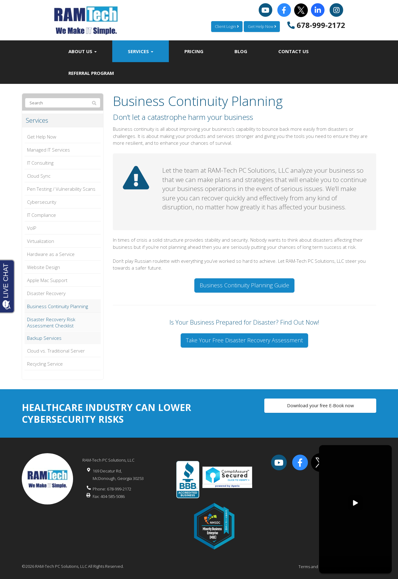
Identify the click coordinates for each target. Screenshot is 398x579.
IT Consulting (40, 163)
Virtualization (40, 241)
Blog (240, 51)
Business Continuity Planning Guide (244, 285)
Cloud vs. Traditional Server (56, 351)
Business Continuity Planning (57, 306)
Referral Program (91, 73)
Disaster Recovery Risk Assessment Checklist (51, 322)
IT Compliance (41, 215)
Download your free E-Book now (320, 406)
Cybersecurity (41, 202)
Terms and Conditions (318, 566)
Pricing (193, 51)
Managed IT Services (48, 150)
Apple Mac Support (47, 280)
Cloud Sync (38, 176)
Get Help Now (261, 26)
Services (140, 51)
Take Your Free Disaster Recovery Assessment (244, 340)
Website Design (43, 267)
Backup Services (44, 338)
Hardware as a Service (51, 254)
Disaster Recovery (46, 293)
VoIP (31, 228)
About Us (82, 51)
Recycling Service (45, 364)
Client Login (225, 26)
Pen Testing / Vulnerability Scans (61, 189)
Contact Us (293, 51)
